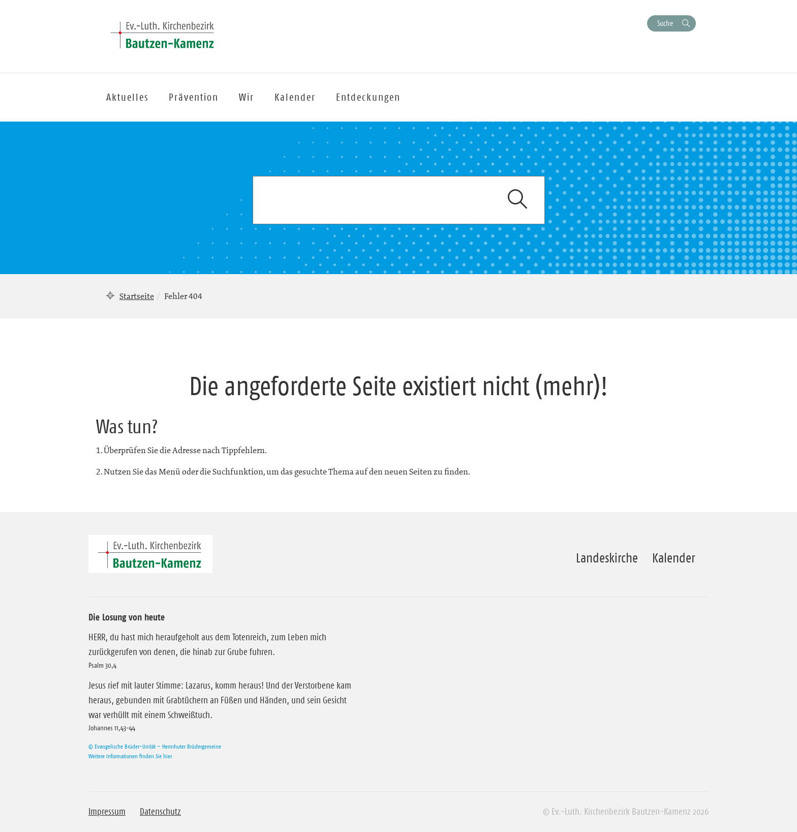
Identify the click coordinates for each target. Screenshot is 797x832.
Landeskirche (607, 558)
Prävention (194, 97)
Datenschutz (160, 811)
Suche (665, 23)
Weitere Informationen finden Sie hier (130, 756)
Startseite (136, 296)
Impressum (107, 811)
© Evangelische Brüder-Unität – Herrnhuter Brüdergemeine (154, 746)
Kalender (673, 558)
